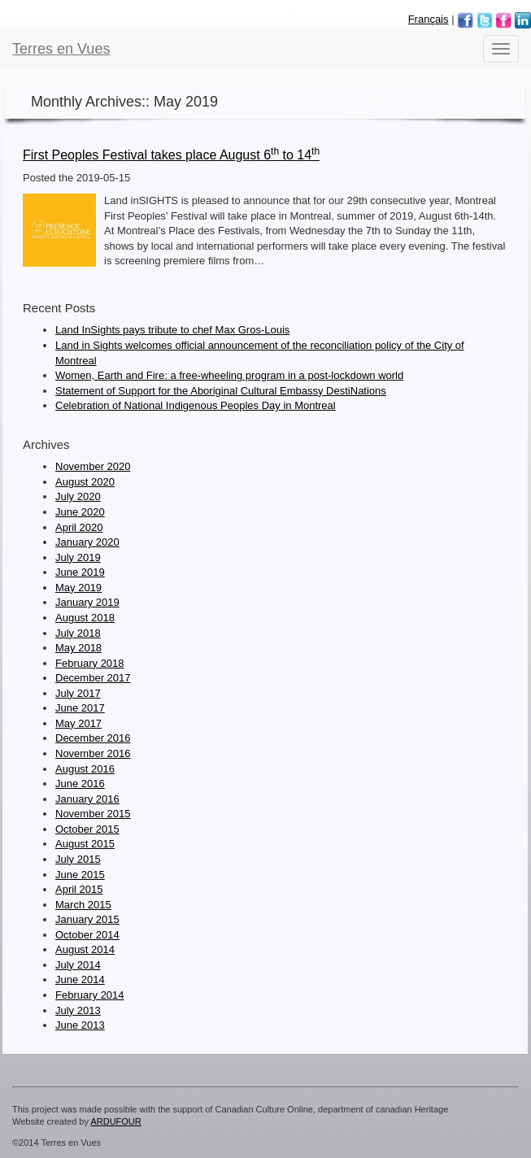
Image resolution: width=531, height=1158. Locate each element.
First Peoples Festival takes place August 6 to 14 (171, 155)
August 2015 (85, 844)
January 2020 (87, 542)
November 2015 (93, 814)
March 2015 (83, 905)
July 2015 (78, 859)
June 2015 (80, 874)
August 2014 (85, 949)
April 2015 (79, 889)
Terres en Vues (61, 49)
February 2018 (89, 663)
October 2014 (87, 935)
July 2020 (78, 496)
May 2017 (78, 723)
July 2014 (78, 965)
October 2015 (87, 829)
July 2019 (78, 557)
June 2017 (80, 708)
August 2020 (85, 482)
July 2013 (78, 1010)
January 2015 (87, 919)
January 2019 (87, 602)
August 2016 (85, 769)
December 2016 (93, 738)
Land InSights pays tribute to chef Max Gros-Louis (172, 330)
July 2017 (78, 693)
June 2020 (80, 512)
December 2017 (93, 678)
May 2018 (78, 648)
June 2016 (80, 783)
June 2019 (80, 572)
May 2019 (78, 587)
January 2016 (87, 799)
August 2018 (85, 618)
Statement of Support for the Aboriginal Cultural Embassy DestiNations (220, 391)
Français (428, 19)
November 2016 (93, 753)
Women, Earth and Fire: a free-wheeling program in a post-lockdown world (229, 375)
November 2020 (93, 466)
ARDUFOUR (115, 1121)
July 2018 (78, 633)
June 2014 (80, 979)
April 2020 (79, 527)
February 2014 (89, 995)
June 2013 (80, 1025)
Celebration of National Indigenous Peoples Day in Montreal (195, 405)
